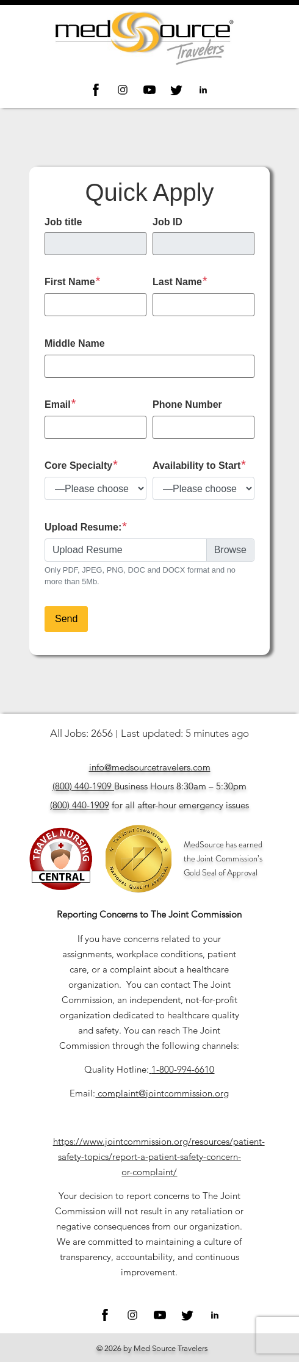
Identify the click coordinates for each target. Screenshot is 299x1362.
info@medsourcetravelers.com (150, 767)
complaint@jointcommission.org (163, 1093)
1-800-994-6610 (182, 1069)
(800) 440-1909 (82, 786)
